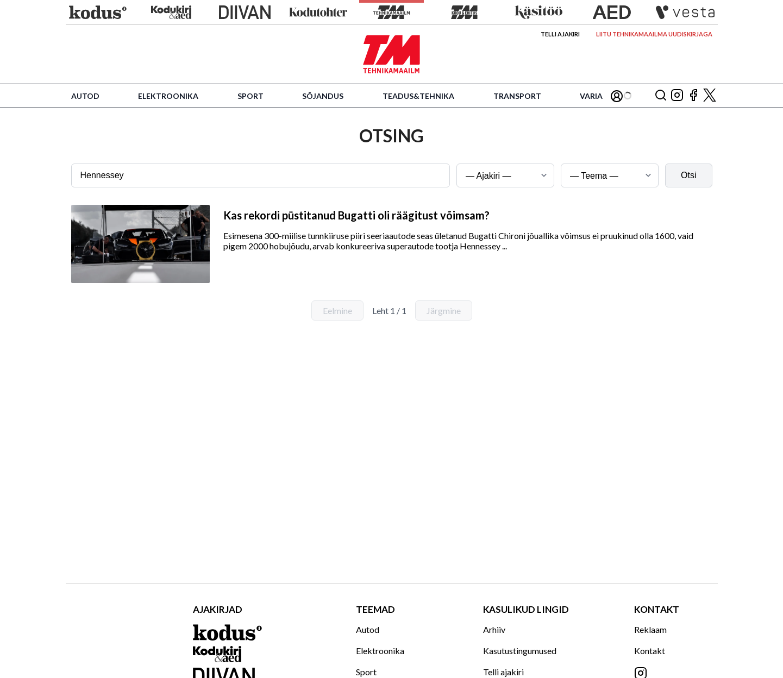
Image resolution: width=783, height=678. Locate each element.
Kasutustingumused (519, 650)
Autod (85, 96)
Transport (517, 96)
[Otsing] (661, 96)
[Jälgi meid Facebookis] (693, 96)
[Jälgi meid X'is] (709, 96)
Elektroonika (168, 96)
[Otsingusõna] (260, 175)
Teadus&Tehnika (418, 96)
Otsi (688, 175)
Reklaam (650, 629)
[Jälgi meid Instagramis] (677, 96)
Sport (250, 96)
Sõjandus (322, 96)
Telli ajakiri (560, 33)
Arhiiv (494, 629)
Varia (591, 96)
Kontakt (649, 650)
